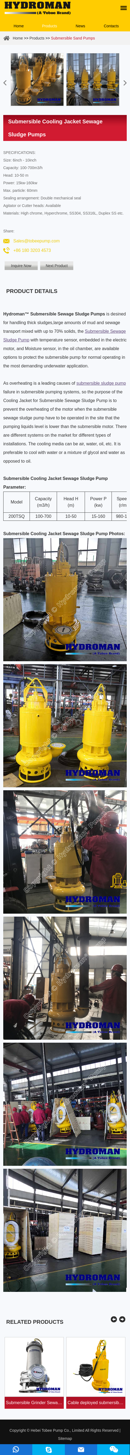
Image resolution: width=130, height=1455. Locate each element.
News (80, 26)
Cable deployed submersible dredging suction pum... (96, 1402)
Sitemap (65, 1438)
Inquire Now (21, 266)
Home (19, 26)
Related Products (35, 1322)
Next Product (57, 266)
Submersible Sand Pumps (73, 38)
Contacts (111, 26)
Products (49, 26)
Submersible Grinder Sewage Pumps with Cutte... (35, 1402)
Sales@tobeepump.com (36, 241)
